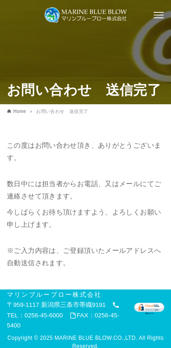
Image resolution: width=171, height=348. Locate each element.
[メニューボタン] (159, 15)
